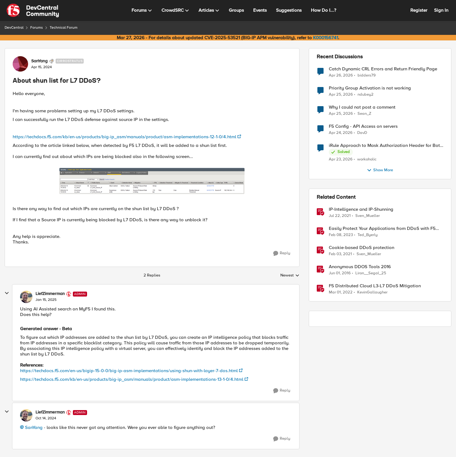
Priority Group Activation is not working (370, 88)
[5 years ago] (340, 216)
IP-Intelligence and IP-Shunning (361, 209)
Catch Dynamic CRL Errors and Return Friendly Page (383, 69)
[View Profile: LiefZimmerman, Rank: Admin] (26, 297)
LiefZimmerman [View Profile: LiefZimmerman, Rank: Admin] (50, 293)
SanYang (34, 427)
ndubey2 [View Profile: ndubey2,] (366, 94)
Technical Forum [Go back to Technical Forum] (63, 27)
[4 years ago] (341, 292)
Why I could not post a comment (362, 107)
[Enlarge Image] (152, 181)
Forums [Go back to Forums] (36, 27)
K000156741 (325, 37)
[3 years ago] (341, 235)
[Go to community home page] (33, 10)
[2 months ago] (341, 75)
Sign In (441, 10)
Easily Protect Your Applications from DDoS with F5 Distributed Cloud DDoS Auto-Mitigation (382, 228)
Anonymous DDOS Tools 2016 (360, 266)
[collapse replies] (6, 293)
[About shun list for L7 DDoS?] (46, 300)
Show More (380, 170)
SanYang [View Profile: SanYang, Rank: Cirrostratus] (39, 61)
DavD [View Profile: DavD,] (362, 133)
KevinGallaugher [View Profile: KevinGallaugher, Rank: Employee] (372, 292)
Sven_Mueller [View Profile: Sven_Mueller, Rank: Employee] (367, 216)
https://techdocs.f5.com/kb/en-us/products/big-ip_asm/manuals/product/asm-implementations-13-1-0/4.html (131, 379)
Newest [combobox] (289, 275)
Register (418, 10)
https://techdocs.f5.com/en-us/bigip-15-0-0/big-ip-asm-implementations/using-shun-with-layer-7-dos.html (129, 370)
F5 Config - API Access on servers (363, 126)
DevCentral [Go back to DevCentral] (14, 27)
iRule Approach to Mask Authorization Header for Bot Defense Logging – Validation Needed (384, 145)
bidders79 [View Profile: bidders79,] (367, 75)
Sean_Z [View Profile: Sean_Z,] (364, 113)
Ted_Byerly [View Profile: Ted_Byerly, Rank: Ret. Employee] (368, 235)
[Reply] (281, 253)
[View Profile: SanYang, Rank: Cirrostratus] (20, 64)
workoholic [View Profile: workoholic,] (366, 159)
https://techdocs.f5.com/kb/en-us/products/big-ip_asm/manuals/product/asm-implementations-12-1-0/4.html (124, 136)
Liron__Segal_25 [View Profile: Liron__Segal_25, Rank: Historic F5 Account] (370, 273)
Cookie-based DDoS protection (361, 247)
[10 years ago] (340, 273)
